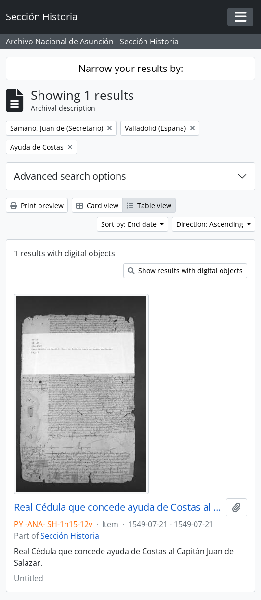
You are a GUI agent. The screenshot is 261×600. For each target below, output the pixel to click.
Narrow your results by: (130, 68)
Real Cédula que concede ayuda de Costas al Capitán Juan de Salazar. (118, 507)
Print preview (37, 205)
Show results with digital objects (185, 270)
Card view (97, 205)
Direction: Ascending (210, 224)
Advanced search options (70, 175)
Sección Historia (69, 535)
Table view (149, 205)
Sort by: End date (129, 224)
